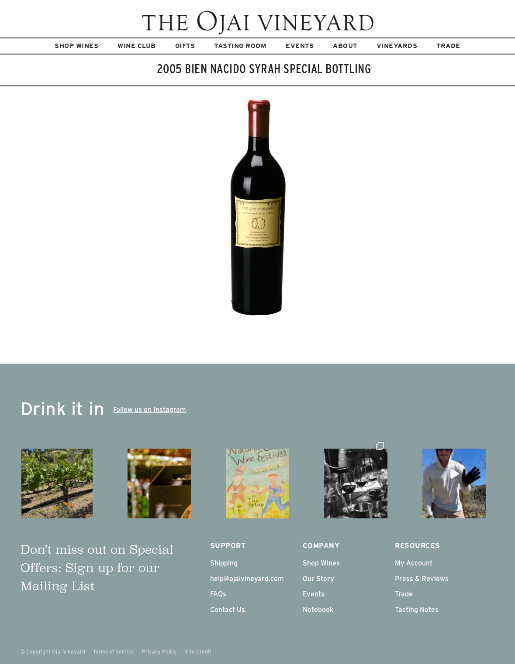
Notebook (318, 610)
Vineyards (397, 46)
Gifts (185, 46)
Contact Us (227, 610)
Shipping (224, 563)
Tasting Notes (417, 610)
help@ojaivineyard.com (247, 579)
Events (300, 46)
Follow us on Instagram (149, 409)
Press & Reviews (422, 579)
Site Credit (198, 651)
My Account (413, 563)
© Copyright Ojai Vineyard (53, 651)
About (345, 46)
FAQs (218, 594)
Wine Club (137, 46)
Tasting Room (240, 46)
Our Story (318, 579)
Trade (448, 46)
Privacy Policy (159, 651)
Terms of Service (113, 651)
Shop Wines (76, 46)
